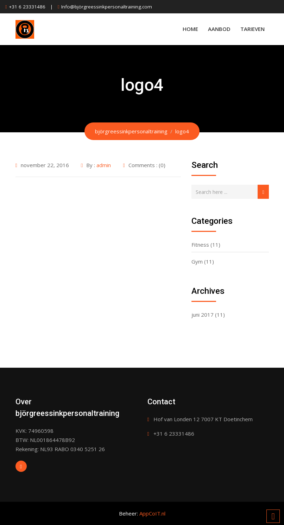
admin (103, 165)
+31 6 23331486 (27, 7)
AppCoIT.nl (152, 513)
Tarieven (252, 28)
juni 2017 (202, 314)
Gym (197, 261)
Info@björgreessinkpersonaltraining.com (106, 7)
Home (190, 28)
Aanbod (219, 28)
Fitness (200, 244)
